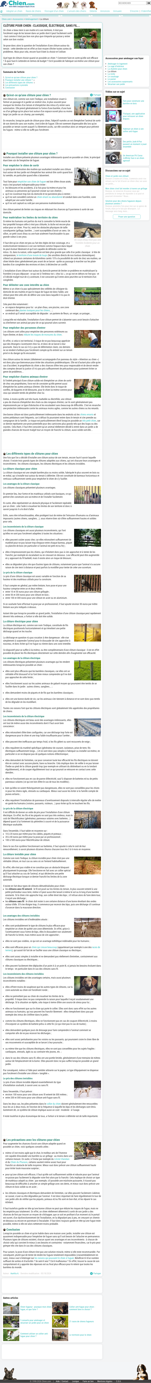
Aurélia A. (14, 1273)
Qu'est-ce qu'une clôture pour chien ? (21, 77)
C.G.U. (118, 1381)
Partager (95, 95)
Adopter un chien (14, 11)
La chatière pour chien (117, 69)
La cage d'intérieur (116, 66)
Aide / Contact (62, 1381)
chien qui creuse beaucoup (44, 947)
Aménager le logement (117, 64)
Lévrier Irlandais (61, 1159)
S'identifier (146, 11)
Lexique (75, 1381)
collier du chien (54, 1103)
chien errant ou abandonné (49, 197)
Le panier (112, 79)
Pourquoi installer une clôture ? (19, 80)
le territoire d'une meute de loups (32, 255)
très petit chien (89, 420)
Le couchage (113, 76)
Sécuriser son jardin (116, 84)
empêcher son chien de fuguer (31, 181)
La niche (111, 74)
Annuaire (117, 11)
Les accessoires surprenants (120, 81)
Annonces (105, 11)
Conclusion (10, 87)
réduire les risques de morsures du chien (43, 334)
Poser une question (126, 216)
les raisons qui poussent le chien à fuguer (54, 1258)
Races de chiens (33, 11)
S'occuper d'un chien (54, 11)
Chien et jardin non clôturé (117, 176)
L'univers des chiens (76, 11)
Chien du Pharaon (19, 1162)
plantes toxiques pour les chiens (34, 310)
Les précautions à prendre (16, 85)
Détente (93, 11)
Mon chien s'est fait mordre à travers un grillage (126, 188)
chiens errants (86, 414)
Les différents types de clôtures (19, 82)
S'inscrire (134, 11)
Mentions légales (104, 1381)
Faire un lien (88, 1381)
